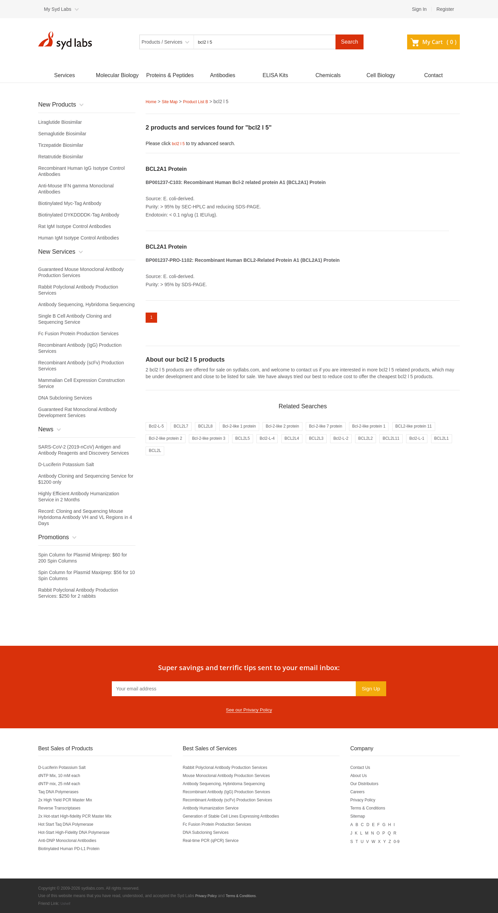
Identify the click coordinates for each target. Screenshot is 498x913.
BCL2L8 (215, 431)
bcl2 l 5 (179, 143)
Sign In (419, 9)
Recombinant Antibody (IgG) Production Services (235, 792)
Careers (365, 792)
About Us (367, 775)
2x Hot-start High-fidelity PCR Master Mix (81, 816)
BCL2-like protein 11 (170, 445)
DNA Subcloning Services (65, 398)
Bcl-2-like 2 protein (305, 431)
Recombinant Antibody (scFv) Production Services (236, 800)
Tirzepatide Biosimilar (60, 145)
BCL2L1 (246, 459)
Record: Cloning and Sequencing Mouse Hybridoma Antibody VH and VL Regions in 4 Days (85, 517)
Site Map (173, 101)
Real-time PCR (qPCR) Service (217, 840)
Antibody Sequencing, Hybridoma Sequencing (86, 304)
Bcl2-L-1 (218, 459)
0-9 (407, 840)
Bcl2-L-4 (342, 445)
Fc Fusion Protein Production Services (78, 333)
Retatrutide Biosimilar (60, 156)
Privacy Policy (372, 800)
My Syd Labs (57, 9)
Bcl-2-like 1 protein (255, 431)
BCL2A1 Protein (166, 168)
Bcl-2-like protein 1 (407, 431)
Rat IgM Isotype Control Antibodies (74, 226)
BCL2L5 (313, 445)
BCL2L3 (399, 445)
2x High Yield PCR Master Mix (70, 800)
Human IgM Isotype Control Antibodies (78, 238)
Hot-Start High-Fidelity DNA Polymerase (80, 832)
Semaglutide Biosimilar (62, 133)
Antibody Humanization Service (217, 808)
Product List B (202, 101)
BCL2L (274, 459)
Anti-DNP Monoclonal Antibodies (72, 840)
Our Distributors (373, 783)
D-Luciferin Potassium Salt (66, 464)
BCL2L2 (158, 459)
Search (349, 42)
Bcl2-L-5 (158, 431)
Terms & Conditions (377, 808)
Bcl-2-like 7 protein (356, 431)
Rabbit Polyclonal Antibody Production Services (233, 767)
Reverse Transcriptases (63, 808)
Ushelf (66, 903)
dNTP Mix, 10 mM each (63, 775)
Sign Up (369, 688)
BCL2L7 (187, 431)
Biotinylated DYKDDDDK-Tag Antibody (78, 215)
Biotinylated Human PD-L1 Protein (74, 848)
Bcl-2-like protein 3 (274, 445)
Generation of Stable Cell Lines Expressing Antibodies (240, 816)
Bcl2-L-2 (429, 445)
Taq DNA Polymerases (61, 792)
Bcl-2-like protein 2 (223, 445)
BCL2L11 (188, 459)
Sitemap (365, 816)
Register (445, 9)
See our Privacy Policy (249, 710)
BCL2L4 (371, 445)
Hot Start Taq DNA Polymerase (70, 824)
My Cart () (433, 42)
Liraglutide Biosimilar (60, 122)
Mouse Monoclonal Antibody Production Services (235, 775)
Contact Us (368, 767)
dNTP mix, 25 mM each (63, 783)
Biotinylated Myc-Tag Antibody (69, 203)
